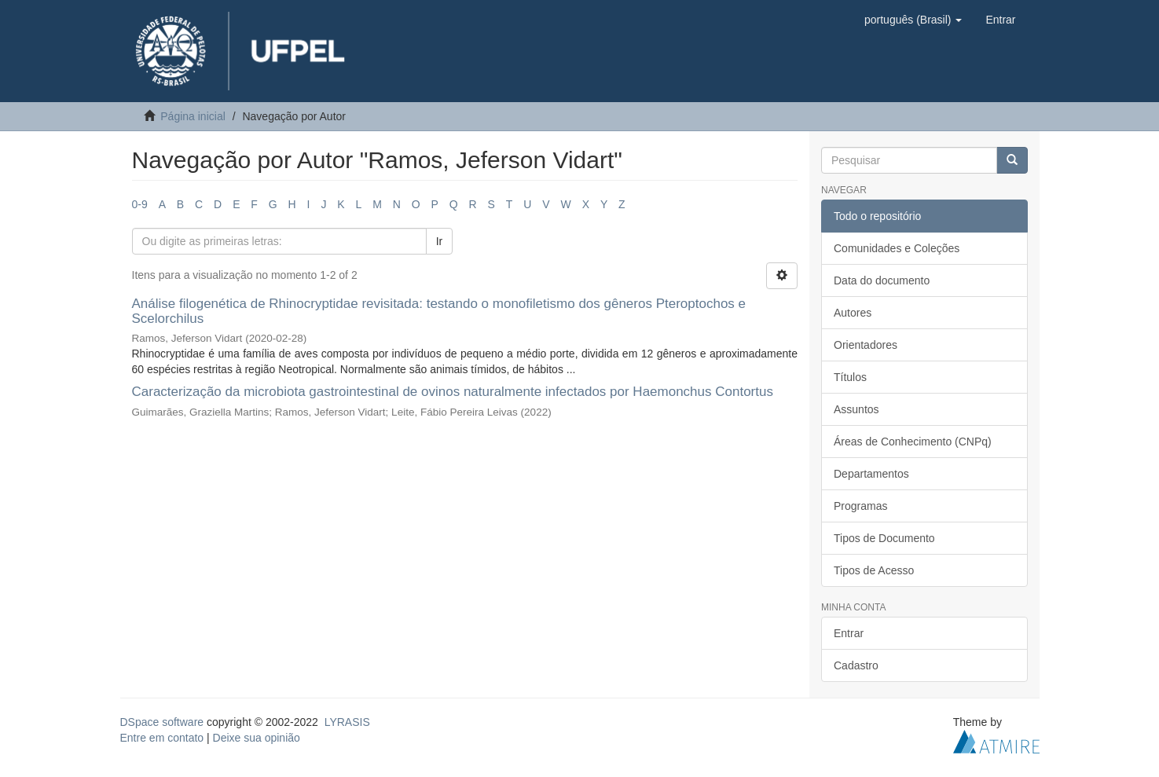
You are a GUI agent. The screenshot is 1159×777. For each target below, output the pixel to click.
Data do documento (882, 280)
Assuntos (856, 409)
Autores (852, 312)
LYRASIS (347, 722)
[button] (913, 19)
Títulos (850, 377)
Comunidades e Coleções (896, 248)
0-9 (140, 204)
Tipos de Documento (884, 538)
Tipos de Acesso (874, 570)
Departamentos (871, 473)
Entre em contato (162, 737)
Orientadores (865, 345)
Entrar (849, 633)
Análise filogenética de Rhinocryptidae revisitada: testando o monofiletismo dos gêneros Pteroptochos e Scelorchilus (439, 311)
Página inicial (193, 116)
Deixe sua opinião (256, 737)
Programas (860, 506)
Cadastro (856, 665)
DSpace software (162, 722)
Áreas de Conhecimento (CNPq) (913, 441)
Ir (439, 241)
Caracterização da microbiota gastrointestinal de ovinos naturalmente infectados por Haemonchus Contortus (452, 391)
